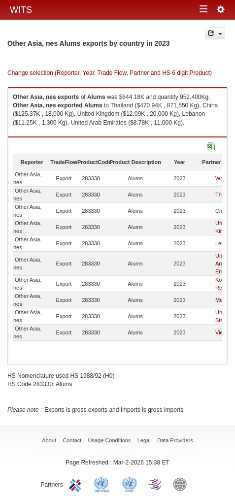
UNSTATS (129, 484)
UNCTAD (103, 484)
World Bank (182, 484)
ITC (77, 484)
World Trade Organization (156, 484)
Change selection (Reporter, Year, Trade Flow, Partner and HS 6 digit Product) (109, 72)
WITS (21, 10)
